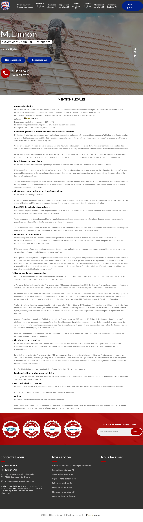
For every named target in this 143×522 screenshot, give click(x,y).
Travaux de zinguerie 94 (51, 6)
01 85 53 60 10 (20, 71)
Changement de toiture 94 (99, 6)
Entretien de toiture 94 (87, 6)
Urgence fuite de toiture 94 (64, 6)
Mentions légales (73, 515)
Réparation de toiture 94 (40, 6)
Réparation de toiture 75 (30, 486)
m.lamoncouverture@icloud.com (19, 481)
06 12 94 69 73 (20, 75)
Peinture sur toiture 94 (76, 6)
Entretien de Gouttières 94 (112, 6)
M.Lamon (59, 515)
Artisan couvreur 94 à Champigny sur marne (25, 6)
